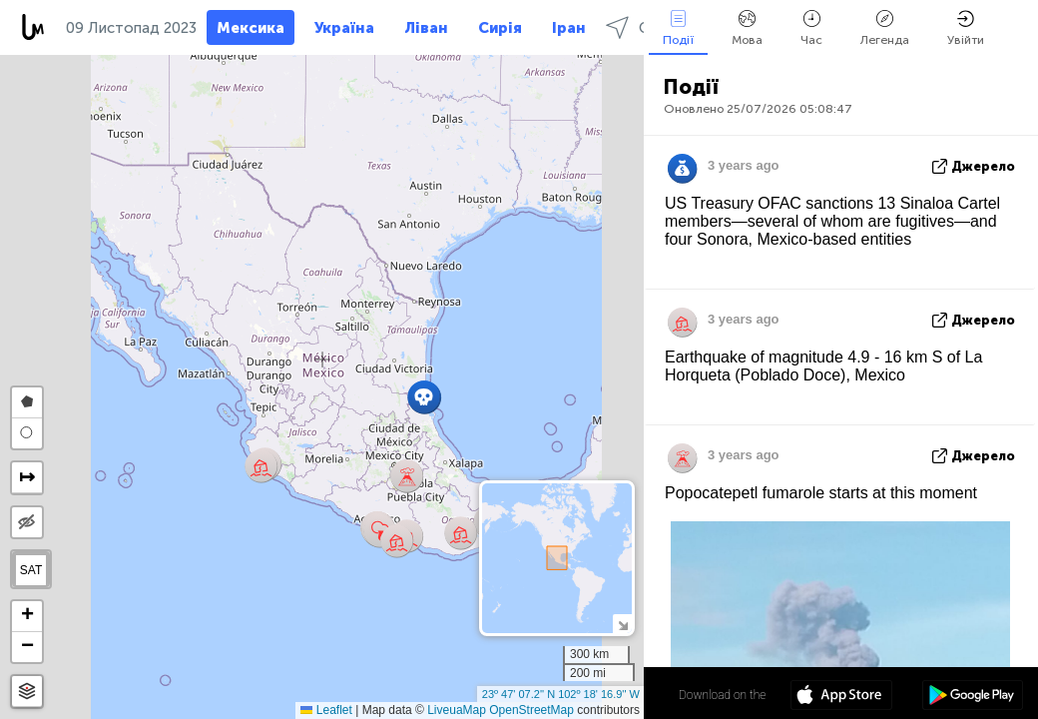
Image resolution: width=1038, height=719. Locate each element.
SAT (31, 570)
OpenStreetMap (531, 710)
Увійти (965, 28)
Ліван (426, 28)
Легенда (884, 28)
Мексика (250, 28)
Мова (747, 28)
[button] (460, 532)
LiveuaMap (456, 710)
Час (811, 28)
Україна (344, 28)
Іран (569, 28)
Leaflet (325, 710)
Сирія (500, 28)
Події (678, 28)
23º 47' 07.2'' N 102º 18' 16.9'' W (561, 694)
